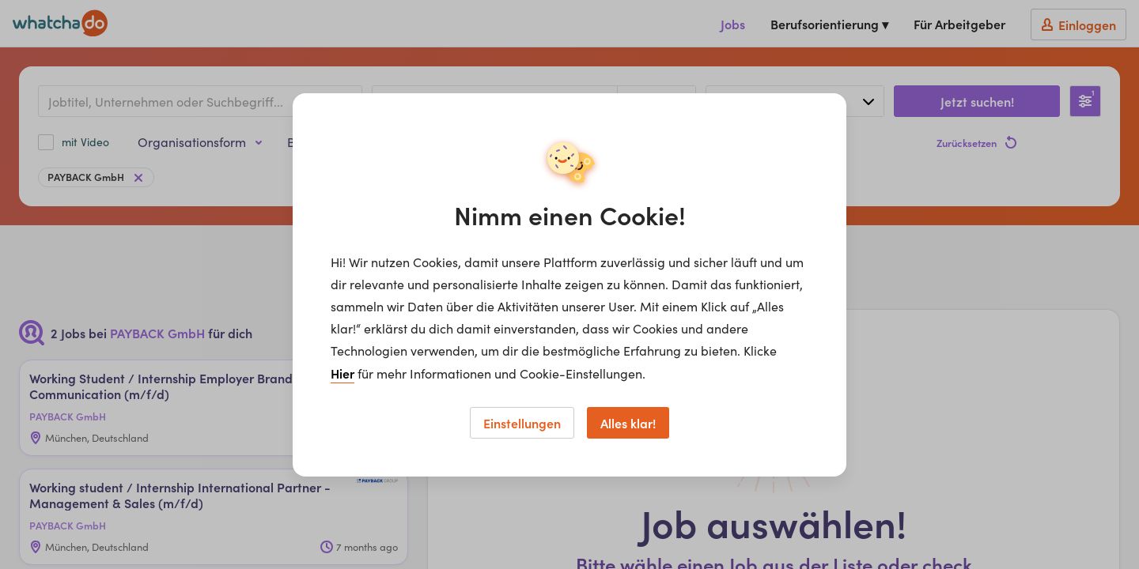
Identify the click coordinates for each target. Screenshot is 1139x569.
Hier (342, 373)
